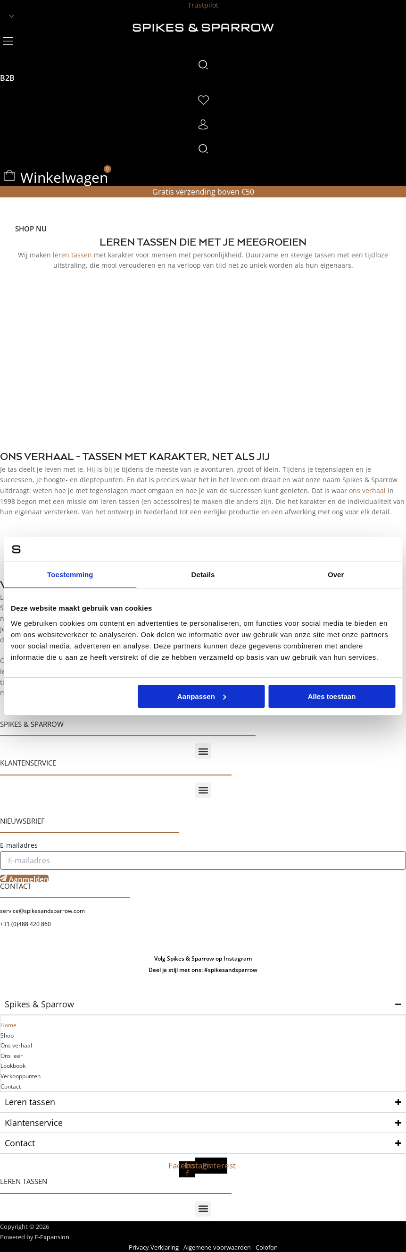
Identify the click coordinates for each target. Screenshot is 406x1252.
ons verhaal (367, 490)
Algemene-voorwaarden (217, 1247)
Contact (10, 1086)
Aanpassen (201, 696)
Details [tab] (203, 575)
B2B (7, 77)
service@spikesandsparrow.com (42, 911)
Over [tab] (336, 575)
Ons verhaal (16, 1045)
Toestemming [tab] (70, 575)
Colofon (267, 1247)
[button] (8, 40)
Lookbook (12, 1066)
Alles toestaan (332, 696)
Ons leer (11, 1056)
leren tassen (72, 254)
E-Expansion (52, 1237)
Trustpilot (203, 4)
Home (8, 1025)
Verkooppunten (20, 1076)
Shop (7, 1035)
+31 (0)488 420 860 (25, 924)
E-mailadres (19, 845)
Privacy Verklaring (154, 1247)
